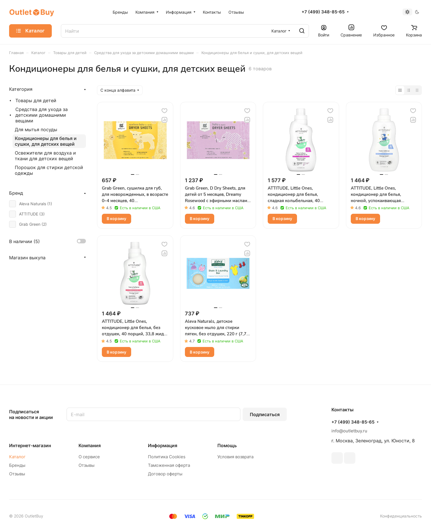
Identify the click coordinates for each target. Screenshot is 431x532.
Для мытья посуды (36, 129)
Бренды (17, 465)
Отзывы (17, 473)
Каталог (17, 456)
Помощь (227, 445)
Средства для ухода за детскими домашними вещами (41, 115)
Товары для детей (35, 100)
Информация (162, 445)
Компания (90, 445)
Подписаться (265, 414)
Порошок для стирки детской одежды (49, 170)
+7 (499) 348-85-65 (323, 12)
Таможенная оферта (169, 465)
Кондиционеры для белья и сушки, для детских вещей (46, 141)
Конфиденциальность (401, 515)
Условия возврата (235, 456)
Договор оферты (165, 473)
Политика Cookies (166, 456)
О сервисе (89, 456)
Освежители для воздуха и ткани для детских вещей (45, 155)
